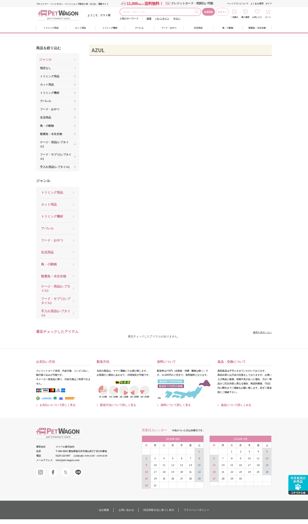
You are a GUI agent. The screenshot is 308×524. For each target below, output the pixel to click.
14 (190, 465)
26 (172, 478)
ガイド (268, 3)
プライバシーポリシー (196, 510)
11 (164, 465)
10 (155, 465)
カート (268, 17)
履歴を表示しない (262, 332)
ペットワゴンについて (237, 3)
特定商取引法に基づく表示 (158, 510)
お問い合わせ (126, 510)
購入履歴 (245, 17)
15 (199, 465)
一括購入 (234, 17)
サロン (176, 18)
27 (181, 478)
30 (146, 485)
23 (146, 478)
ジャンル (43, 181)
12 (172, 465)
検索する (198, 12)
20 (181, 472)
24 (155, 478)
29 (199, 478)
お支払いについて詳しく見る (57, 405)
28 (190, 478)
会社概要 (104, 510)
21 (190, 472)
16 (146, 472)
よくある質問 (256, 3)
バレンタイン (162, 18)
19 (172, 472)
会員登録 (208, 12)
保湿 (149, 18)
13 (181, 465)
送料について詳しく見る (175, 405)
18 (164, 472)
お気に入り (257, 17)
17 (155, 472)
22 (199, 472)
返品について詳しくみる (236, 405)
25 (164, 478)
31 (155, 485)
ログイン (222, 12)
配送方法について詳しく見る (118, 405)
